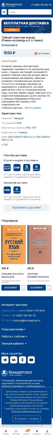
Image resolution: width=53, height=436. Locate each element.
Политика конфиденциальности (26, 411)
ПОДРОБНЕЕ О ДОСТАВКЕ (26, 207)
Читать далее (32, 107)
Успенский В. (9, 45)
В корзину (11, 287)
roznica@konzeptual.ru (25, 360)
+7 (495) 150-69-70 (41, 4)
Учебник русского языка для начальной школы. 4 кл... (13, 275)
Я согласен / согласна (27, 418)
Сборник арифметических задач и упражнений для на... (38, 275)
